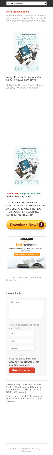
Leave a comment (29, 88)
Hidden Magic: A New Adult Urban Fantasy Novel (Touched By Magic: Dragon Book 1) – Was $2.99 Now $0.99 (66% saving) (24, 388)
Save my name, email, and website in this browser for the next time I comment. (24, 362)
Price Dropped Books (23, 85)
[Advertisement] (26, 118)
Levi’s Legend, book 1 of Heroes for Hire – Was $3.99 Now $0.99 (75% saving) (24, 398)
